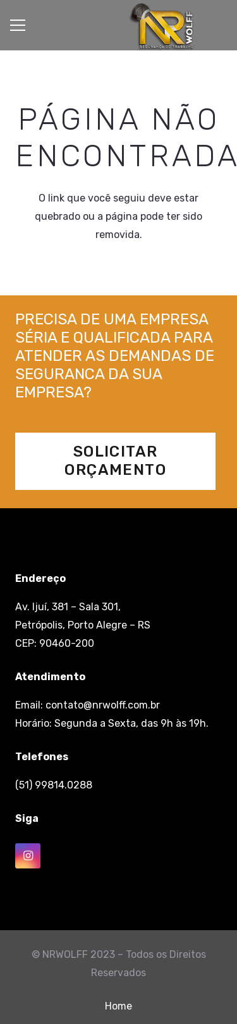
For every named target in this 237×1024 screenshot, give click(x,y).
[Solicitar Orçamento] (115, 461)
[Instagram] (27, 855)
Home (118, 1006)
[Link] (161, 27)
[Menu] (17, 25)
